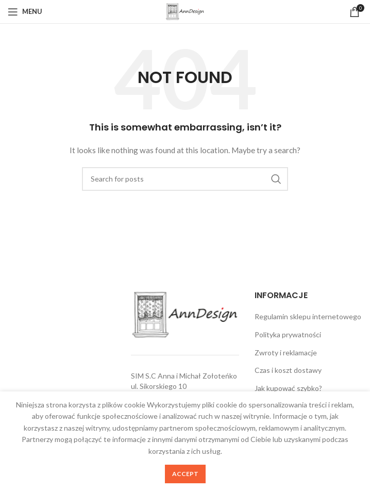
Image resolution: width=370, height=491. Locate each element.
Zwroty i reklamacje (286, 352)
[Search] (185, 179)
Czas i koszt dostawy (288, 370)
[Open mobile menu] (25, 12)
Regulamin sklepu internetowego (308, 316)
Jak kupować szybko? (288, 388)
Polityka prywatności (288, 334)
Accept (185, 474)
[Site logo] (185, 10)
